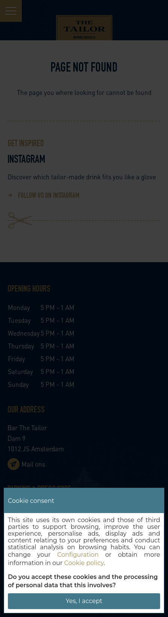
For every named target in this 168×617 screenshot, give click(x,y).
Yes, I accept (84, 601)
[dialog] (84, 550)
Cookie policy (84, 563)
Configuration (77, 554)
